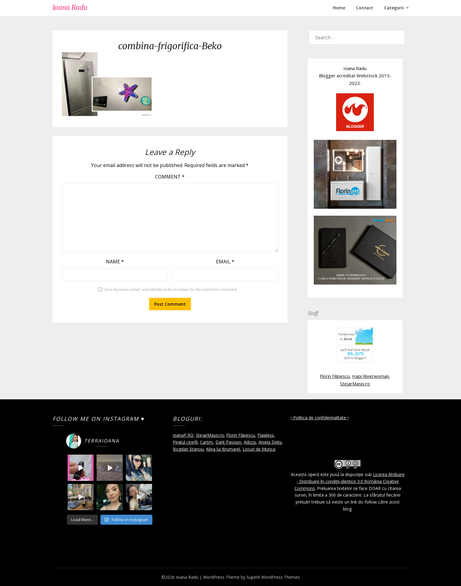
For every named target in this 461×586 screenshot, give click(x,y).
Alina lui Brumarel (223, 449)
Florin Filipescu (335, 376)
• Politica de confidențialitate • (320, 417)
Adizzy (250, 442)
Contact (364, 8)
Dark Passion (228, 442)
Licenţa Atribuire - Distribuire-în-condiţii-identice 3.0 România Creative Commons (349, 481)
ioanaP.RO (183, 435)
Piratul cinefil (185, 442)
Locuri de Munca (259, 449)
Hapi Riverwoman (370, 376)
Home (339, 8)
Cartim (206, 442)
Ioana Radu (69, 7)
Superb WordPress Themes (273, 577)
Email (225, 261)
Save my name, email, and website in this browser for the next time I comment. (171, 289)
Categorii (394, 8)
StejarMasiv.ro (355, 384)
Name (115, 261)
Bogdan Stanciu (188, 449)
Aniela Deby (270, 442)
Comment (170, 176)
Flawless (265, 435)
